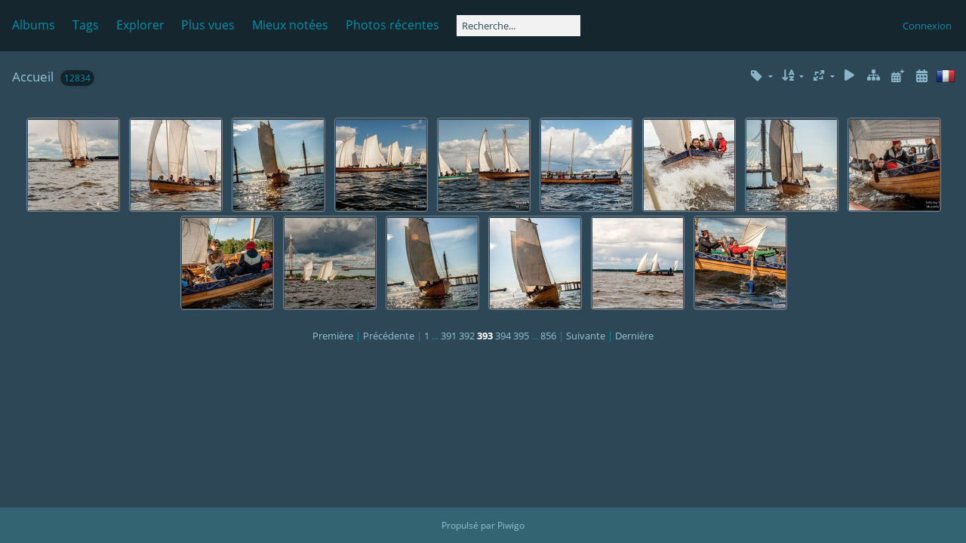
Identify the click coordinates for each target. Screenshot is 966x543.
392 (467, 335)
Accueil (33, 76)
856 (548, 335)
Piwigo (511, 525)
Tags (85, 25)
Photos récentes (392, 25)
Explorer (140, 25)
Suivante (585, 335)
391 (449, 335)
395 (521, 335)
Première (332, 335)
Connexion (927, 25)
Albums (33, 25)
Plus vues (208, 25)
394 (503, 335)
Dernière (634, 335)
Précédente (388, 335)
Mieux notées (290, 25)
